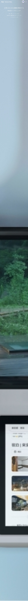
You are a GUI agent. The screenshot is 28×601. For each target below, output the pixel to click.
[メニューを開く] (26, 2)
